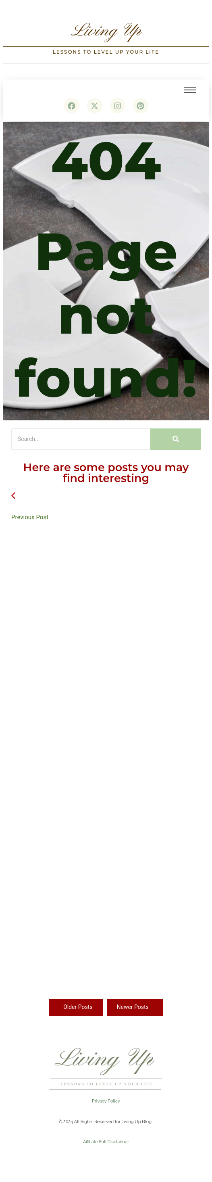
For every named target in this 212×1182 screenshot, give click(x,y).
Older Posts (77, 1007)
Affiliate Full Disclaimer (106, 1141)
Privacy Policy (106, 1101)
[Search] (80, 439)
